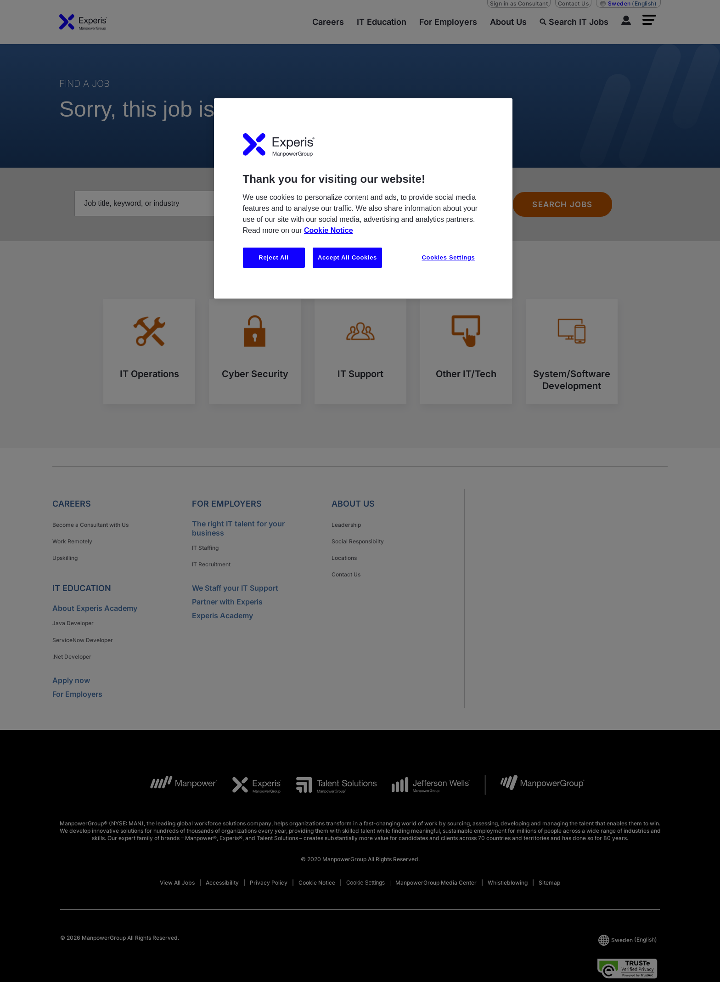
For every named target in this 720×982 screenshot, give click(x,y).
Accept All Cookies (347, 257)
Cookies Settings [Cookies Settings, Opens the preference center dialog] (448, 257)
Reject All (273, 257)
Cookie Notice (328, 230)
